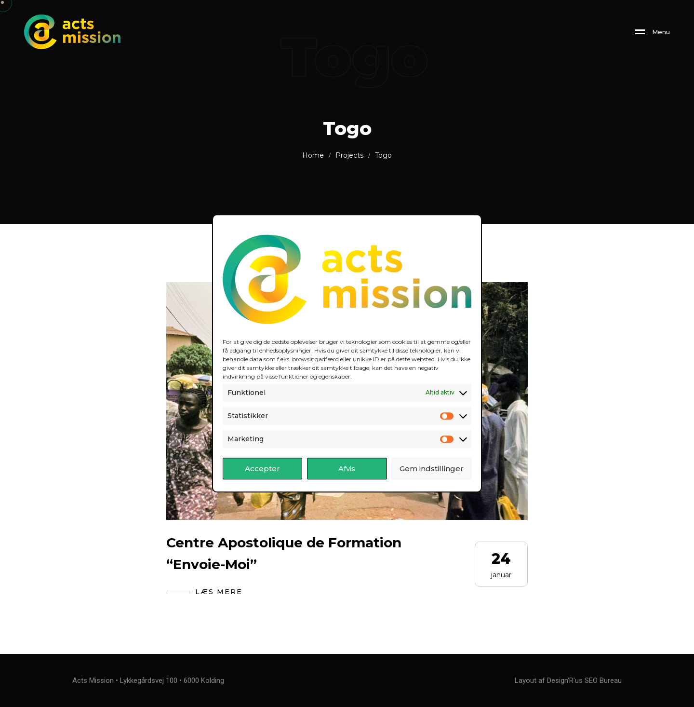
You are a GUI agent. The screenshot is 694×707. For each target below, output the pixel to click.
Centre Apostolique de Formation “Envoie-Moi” (283, 553)
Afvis (346, 468)
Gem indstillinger (432, 468)
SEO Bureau (603, 680)
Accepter (262, 468)
